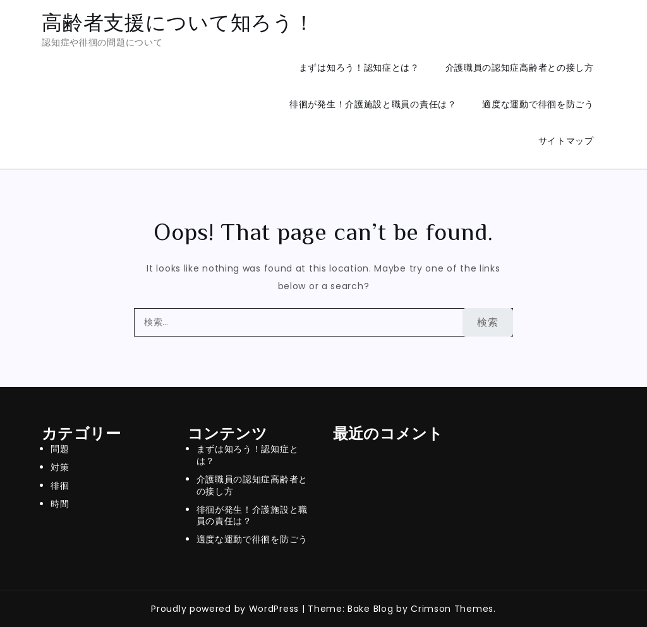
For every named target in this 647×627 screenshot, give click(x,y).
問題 (60, 449)
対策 (60, 467)
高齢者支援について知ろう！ (178, 22)
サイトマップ (566, 140)
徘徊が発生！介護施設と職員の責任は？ (373, 104)
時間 (60, 504)
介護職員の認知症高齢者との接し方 (519, 67)
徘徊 (60, 485)
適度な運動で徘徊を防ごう (537, 104)
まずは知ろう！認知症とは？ (359, 67)
